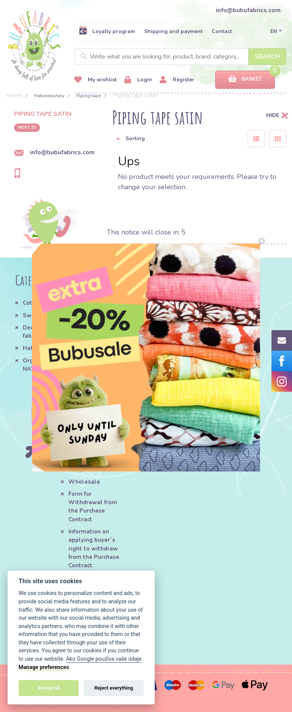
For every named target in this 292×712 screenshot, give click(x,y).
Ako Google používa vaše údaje (103, 659)
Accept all (49, 688)
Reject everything (113, 688)
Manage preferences (44, 667)
